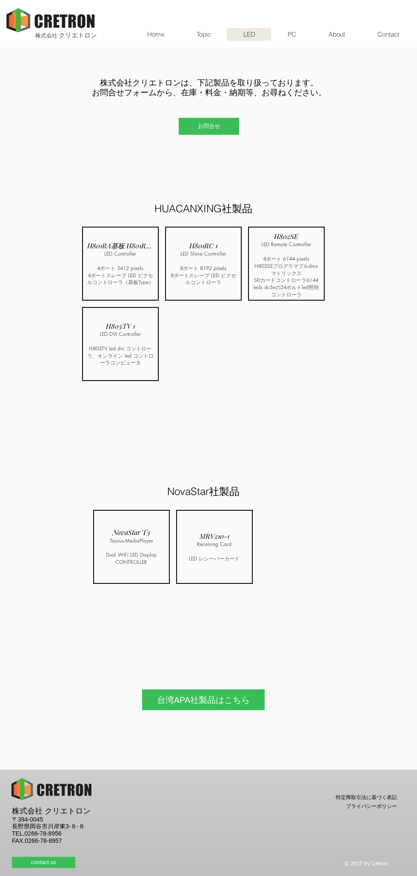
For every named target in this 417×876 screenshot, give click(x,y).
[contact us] (43, 862)
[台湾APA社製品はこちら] (203, 699)
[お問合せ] (209, 126)
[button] (120, 264)
